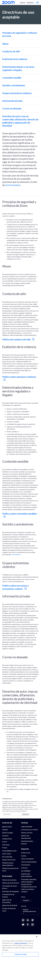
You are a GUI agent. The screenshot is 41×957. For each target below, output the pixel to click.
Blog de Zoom (7, 827)
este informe (16, 554)
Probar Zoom (25, 853)
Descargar (7, 876)
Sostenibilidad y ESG (9, 851)
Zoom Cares (6, 854)
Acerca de (7, 823)
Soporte (25, 849)
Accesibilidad (25, 871)
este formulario (12, 185)
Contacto (24, 868)
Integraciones (7, 839)
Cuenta (23, 856)
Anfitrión (30, 3)
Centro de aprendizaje (28, 862)
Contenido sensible (11, 77)
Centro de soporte (27, 859)
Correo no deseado (11, 108)
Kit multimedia (7, 857)
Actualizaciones (7, 798)
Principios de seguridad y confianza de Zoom (19, 34)
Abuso (5, 43)
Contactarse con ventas (29, 830)
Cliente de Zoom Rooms (10, 883)
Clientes (5, 830)
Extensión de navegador (10, 891)
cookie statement (20, 943)
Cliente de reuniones (9, 880)
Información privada (12, 100)
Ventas (24, 823)
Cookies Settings (20, 954)
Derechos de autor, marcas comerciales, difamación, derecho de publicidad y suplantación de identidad (20, 121)
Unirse (22, 3)
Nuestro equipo (7, 833)
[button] (26, 900)
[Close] (36, 936)
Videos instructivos (8, 860)
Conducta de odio (11, 51)
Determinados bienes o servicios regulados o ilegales (18, 68)
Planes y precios (26, 833)
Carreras (5, 836)
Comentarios (25, 865)
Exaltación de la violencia (14, 59)
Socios (4, 842)
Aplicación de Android (9, 905)
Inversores (6, 845)
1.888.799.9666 (26, 827)
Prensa (4, 848)
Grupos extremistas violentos (17, 93)
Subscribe (25, 814)
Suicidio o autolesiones (13, 85)
